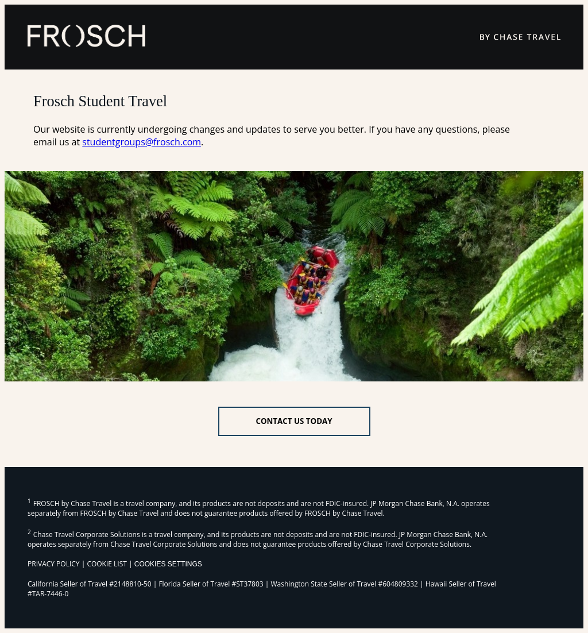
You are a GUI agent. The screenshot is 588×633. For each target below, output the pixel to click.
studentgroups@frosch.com (141, 142)
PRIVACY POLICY (54, 564)
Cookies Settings (168, 564)
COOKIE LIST (107, 564)
